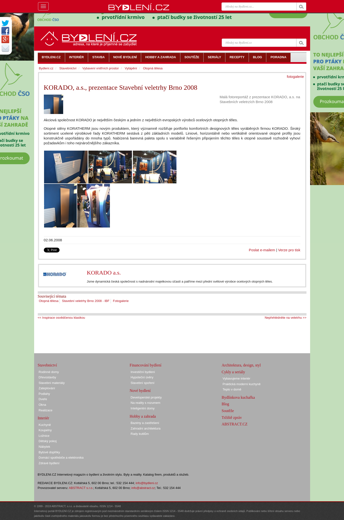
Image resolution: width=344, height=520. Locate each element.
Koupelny (45, 430)
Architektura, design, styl (241, 365)
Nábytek (44, 446)
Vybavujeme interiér (236, 378)
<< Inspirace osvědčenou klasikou (61, 317)
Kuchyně (45, 425)
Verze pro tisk (289, 250)
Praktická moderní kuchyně (242, 384)
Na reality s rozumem (146, 403)
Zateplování (47, 388)
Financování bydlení (145, 365)
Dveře (43, 399)
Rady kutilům (140, 434)
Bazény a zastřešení (145, 423)
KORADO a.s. (104, 272)
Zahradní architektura (146, 428)
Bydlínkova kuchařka (238, 397)
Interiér (43, 418)
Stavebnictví (67, 68)
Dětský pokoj (48, 441)
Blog (225, 404)
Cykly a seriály (233, 372)
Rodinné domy (49, 372)
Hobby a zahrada (143, 416)
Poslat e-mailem (262, 250)
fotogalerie (295, 76)
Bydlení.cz (46, 68)
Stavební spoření (142, 383)
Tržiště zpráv (232, 417)
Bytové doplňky (49, 452)
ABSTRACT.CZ (235, 424)
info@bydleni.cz (147, 483)
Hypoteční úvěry (142, 377)
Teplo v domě (232, 389)
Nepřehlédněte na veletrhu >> (285, 317)
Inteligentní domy (143, 408)
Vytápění (131, 68)
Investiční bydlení (143, 372)
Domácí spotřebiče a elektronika (61, 457)
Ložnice (44, 436)
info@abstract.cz (143, 488)
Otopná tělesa (49, 301)
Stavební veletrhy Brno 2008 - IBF (85, 301)
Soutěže (228, 411)
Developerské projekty (146, 397)
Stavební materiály (52, 383)
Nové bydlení (140, 391)
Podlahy (44, 394)
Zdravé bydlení (49, 463)
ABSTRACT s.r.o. (81, 488)
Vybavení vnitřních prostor (100, 68)
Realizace (46, 410)
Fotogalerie (121, 301)
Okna (42, 404)
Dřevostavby (47, 377)
